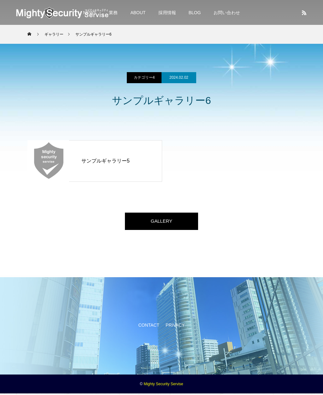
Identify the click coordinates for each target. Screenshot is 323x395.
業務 (113, 12)
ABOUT (137, 12)
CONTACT (148, 326)
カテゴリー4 (144, 77)
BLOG (195, 12)
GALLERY (161, 222)
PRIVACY (175, 326)
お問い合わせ (227, 12)
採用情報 (167, 12)
